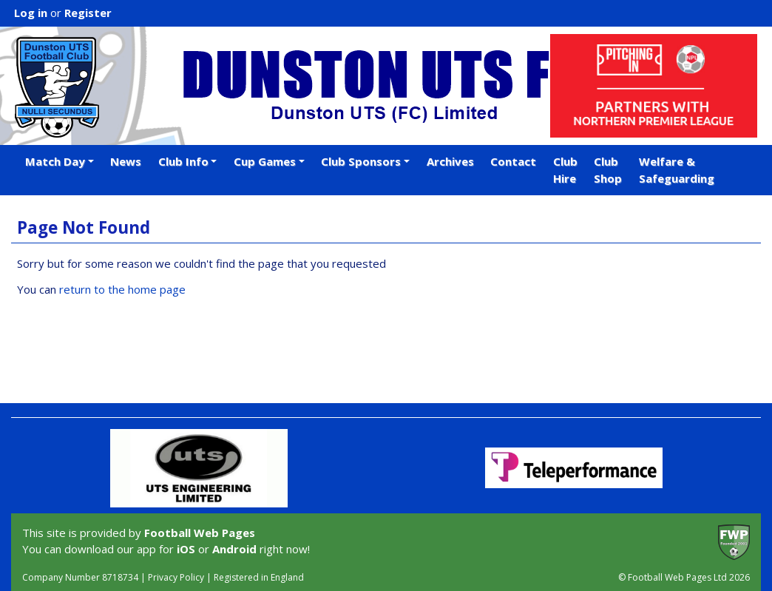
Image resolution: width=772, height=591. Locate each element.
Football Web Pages (199, 532)
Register (88, 12)
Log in (30, 12)
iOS (186, 548)
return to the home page (122, 289)
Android (234, 548)
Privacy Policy (176, 577)
